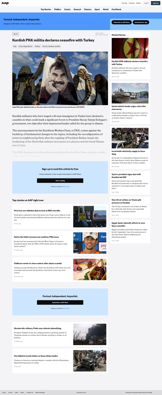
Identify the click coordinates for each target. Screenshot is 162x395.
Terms (4, 392)
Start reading (60, 181)
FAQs (16, 392)
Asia (14, 46)
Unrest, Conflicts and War (51, 46)
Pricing (124, 3)
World (105, 9)
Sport (97, 9)
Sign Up (155, 3)
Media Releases (40, 392)
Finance (87, 9)
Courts (67, 9)
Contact (132, 3)
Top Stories (46, 9)
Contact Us (30, 392)
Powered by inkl (81, 392)
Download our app (141, 22)
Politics (57, 9)
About (138, 3)
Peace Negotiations (25, 46)
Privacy (10, 392)
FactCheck (116, 9)
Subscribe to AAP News (122, 22)
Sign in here (66, 186)
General (77, 9)
